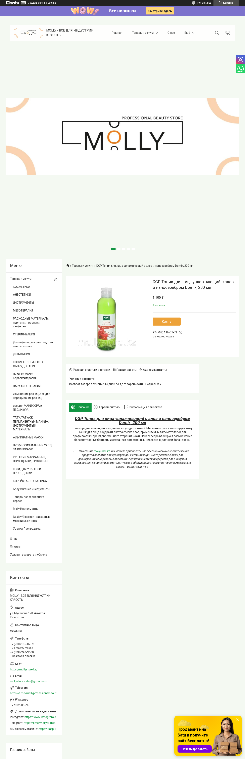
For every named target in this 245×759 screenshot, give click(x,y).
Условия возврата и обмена (28, 554)
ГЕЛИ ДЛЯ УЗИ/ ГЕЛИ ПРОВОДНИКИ (27, 471)
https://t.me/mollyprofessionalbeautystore (34, 693)
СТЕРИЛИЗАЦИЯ (24, 334)
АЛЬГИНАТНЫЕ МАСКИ (28, 437)
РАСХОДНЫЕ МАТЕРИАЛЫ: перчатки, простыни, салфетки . (31, 322)
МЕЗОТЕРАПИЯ (23, 310)
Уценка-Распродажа (27, 528)
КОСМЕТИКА (21, 286)
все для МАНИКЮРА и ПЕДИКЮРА (27, 407)
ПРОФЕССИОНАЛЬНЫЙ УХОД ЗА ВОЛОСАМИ (32, 447)
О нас (171, 32)
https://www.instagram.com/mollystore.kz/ (41, 717)
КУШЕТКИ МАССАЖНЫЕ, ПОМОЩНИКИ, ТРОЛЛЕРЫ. (30, 459)
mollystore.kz (102, 451)
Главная (117, 32)
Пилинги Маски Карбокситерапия (25, 376)
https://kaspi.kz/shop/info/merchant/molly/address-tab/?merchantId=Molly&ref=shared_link (48, 728)
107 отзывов (204, 2)
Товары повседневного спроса (28, 499)
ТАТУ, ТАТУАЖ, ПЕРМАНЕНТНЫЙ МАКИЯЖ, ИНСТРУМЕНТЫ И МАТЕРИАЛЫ (31, 423)
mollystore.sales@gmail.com (28, 681)
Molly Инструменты (25, 508)
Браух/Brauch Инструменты (31, 489)
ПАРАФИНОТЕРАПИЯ (27, 386)
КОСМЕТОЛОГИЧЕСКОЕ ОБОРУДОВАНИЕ (28, 364)
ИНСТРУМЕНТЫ (23, 302)
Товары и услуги (143, 32)
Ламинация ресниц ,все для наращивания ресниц (31, 395)
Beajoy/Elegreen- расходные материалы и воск (31, 518)
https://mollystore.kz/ (24, 669)
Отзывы (15, 546)
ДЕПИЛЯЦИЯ (21, 354)
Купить (167, 321)
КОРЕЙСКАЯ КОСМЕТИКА (30, 481)
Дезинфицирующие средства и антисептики (33, 344)
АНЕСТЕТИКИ (22, 294)
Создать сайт (35, 2)
